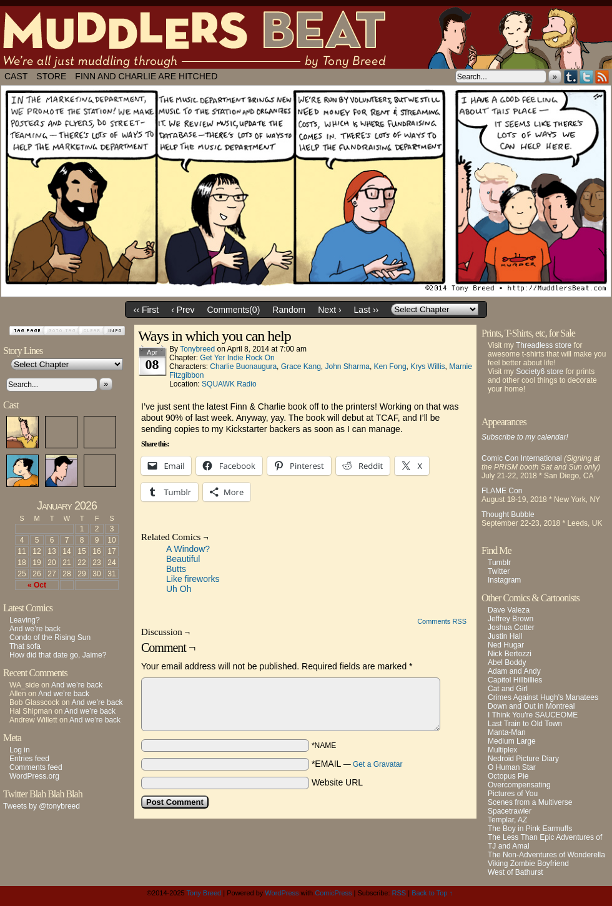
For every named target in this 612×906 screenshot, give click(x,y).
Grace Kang (301, 366)
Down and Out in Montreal (531, 706)
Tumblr (571, 76)
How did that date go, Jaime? (57, 655)
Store (51, 76)
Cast (15, 76)
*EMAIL (357, 764)
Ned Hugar (506, 645)
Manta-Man (507, 732)
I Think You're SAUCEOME (533, 715)
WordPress (282, 893)
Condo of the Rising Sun (50, 637)
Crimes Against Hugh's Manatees (543, 697)
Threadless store (543, 345)
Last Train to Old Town (525, 723)
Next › (329, 310)
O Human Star (512, 767)
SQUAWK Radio (229, 384)
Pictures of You (513, 793)
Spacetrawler (509, 811)
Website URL (337, 782)
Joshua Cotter (511, 627)
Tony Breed (204, 893)
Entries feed (29, 758)
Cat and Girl (508, 688)
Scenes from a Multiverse (530, 802)
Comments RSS (441, 621)
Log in (19, 750)
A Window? (188, 549)
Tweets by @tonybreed (41, 806)
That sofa (25, 646)
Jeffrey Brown (510, 618)
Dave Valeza (509, 610)
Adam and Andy (514, 671)
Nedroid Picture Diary (523, 758)
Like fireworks (193, 579)
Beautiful (183, 559)
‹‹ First (146, 310)
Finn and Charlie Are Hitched (146, 76)
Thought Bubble (508, 514)
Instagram (504, 580)
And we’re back (35, 628)
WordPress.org (34, 776)
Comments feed (35, 767)
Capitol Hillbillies (515, 680)
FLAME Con (501, 490)
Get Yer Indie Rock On (237, 357)
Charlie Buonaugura (243, 366)
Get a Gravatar (377, 764)
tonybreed (197, 349)
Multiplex (502, 750)
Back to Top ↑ (432, 893)
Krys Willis (427, 366)
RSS (602, 76)
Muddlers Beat (306, 37)
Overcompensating (519, 784)
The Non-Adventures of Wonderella (546, 854)
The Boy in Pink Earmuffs (530, 828)
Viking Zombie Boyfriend (528, 863)
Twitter (587, 76)
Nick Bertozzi (509, 653)
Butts (176, 569)
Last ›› (366, 310)
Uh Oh (178, 589)
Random (288, 310)
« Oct (36, 585)
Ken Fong (390, 366)
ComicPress (333, 893)
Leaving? (24, 620)
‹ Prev (182, 310)
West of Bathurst (515, 872)
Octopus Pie (508, 776)
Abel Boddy (507, 662)
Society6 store (539, 371)
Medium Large (512, 741)
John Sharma (347, 366)
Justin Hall (505, 636)
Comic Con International (521, 458)
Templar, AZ (507, 819)
